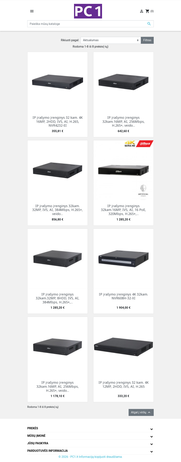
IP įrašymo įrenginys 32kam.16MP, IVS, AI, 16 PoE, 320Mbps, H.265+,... (123, 210)
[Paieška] (90, 23)
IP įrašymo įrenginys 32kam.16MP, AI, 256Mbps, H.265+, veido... (123, 121)
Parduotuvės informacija (47, 450)
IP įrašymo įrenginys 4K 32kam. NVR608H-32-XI (123, 296)
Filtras (147, 40)
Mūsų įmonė (36, 435)
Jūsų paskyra (37, 443)
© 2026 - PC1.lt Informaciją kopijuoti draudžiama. (90, 457)
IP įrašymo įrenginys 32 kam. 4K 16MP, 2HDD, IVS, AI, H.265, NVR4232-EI (58, 121)
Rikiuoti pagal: (70, 40)
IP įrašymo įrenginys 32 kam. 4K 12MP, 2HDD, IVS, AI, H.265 (124, 384)
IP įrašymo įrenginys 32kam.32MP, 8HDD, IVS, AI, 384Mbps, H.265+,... (57, 298)
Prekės (32, 428)
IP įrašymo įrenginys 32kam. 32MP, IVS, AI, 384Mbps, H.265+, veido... (57, 210)
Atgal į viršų (141, 412)
